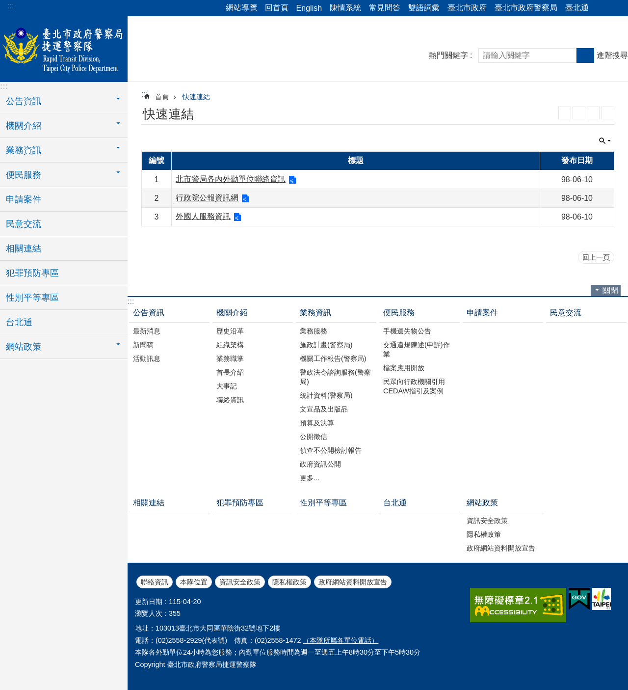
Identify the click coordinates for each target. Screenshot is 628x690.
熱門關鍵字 (448, 55)
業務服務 (313, 331)
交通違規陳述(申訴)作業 (416, 349)
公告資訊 (148, 312)
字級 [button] (615, 8)
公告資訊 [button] (23, 101)
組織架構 (230, 345)
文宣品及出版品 (324, 409)
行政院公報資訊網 (207, 197)
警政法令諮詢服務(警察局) (335, 377)
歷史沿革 (230, 331)
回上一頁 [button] (596, 257)
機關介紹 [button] (23, 126)
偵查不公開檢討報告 (331, 450)
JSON (593, 113)
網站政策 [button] (23, 347)
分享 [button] (601, 8)
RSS (564, 113)
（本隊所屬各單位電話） (340, 640)
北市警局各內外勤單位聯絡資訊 (231, 179)
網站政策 (482, 502)
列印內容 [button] (608, 113)
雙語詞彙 (424, 7)
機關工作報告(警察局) (333, 358)
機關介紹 (232, 312)
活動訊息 (146, 358)
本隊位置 (194, 582)
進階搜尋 (612, 55)
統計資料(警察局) (326, 395)
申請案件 (23, 199)
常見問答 (384, 7)
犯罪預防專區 (32, 273)
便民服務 (399, 312)
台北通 (19, 322)
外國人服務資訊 (203, 216)
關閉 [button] (605, 141)
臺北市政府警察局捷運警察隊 (64, 47)
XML (579, 113)
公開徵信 (313, 437)
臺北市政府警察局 (526, 7)
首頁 (162, 97)
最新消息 (146, 331)
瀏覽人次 (148, 613)
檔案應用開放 (403, 368)
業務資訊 (315, 312)
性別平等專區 (32, 298)
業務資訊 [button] (23, 150)
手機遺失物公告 (407, 331)
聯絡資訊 (230, 400)
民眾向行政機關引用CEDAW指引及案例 (414, 386)
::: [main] (144, 94)
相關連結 (23, 248)
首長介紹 (230, 372)
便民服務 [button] (23, 175)
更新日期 (148, 602)
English (309, 8)
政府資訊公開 (320, 464)
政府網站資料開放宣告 (501, 548)
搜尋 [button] (585, 55)
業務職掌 (230, 358)
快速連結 (196, 97)
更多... (309, 478)
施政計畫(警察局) (326, 345)
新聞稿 (143, 345)
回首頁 (276, 7)
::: (10, 5)
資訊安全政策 (487, 520)
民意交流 (23, 224)
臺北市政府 (467, 7)
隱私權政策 (484, 534)
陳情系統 (345, 7)
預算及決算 (317, 423)
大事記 (226, 386)
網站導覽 (241, 7)
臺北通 (577, 7)
